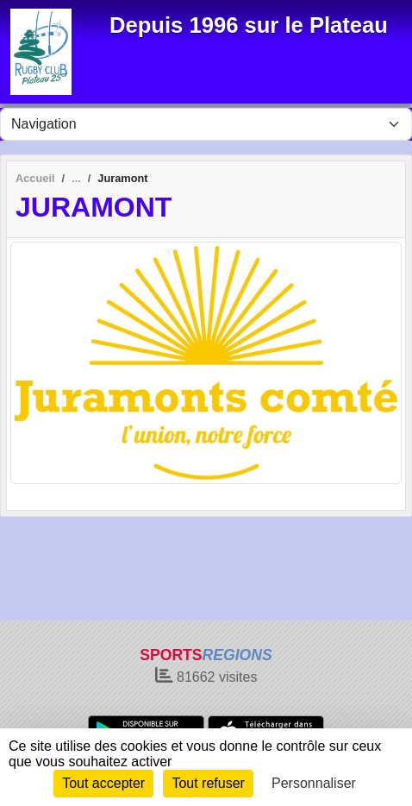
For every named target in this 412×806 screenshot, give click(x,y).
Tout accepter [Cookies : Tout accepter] (103, 783)
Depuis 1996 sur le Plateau (248, 25)
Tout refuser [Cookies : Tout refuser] (208, 783)
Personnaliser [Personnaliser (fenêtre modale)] (314, 783)
